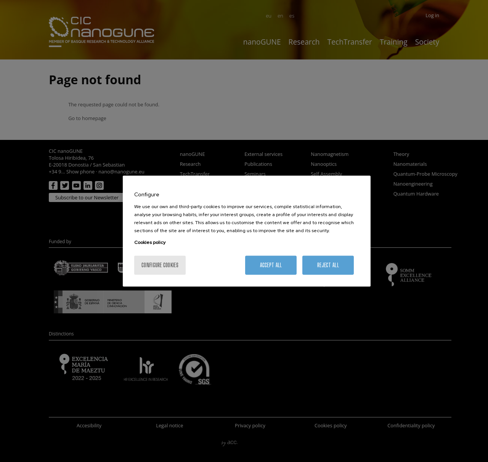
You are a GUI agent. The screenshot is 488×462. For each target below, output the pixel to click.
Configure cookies (159, 264)
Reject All (328, 264)
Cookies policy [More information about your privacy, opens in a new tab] (149, 242)
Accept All (271, 264)
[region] (247, 231)
